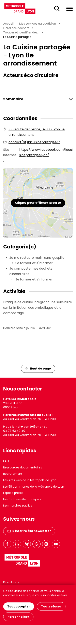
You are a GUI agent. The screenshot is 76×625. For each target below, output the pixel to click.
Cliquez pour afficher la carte (38, 203)
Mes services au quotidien (37, 24)
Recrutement (12, 474)
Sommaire (13, 99)
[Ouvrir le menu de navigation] (69, 8)
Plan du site (11, 582)
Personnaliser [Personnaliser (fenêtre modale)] (18, 617)
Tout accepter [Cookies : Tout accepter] (18, 606)
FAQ (6, 461)
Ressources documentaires (22, 467)
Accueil (8, 24)
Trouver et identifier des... (21, 32)
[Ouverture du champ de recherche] (56, 8)
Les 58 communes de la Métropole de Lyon (33, 487)
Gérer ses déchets (16, 28)
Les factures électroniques (22, 499)
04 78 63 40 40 (14, 431)
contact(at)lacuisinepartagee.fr (34, 142)
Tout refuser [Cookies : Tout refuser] (51, 606)
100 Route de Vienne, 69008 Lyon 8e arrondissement (37, 132)
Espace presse (13, 493)
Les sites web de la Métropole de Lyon (29, 480)
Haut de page (38, 368)
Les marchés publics (17, 506)
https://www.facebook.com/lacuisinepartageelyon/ (46, 152)
